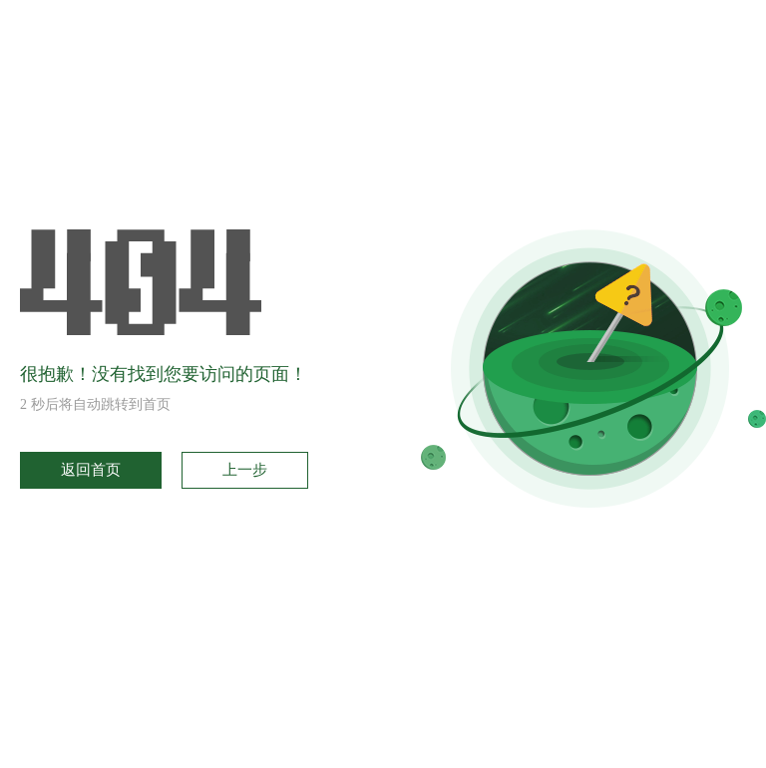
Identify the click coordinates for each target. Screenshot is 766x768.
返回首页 (91, 470)
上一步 (244, 470)
